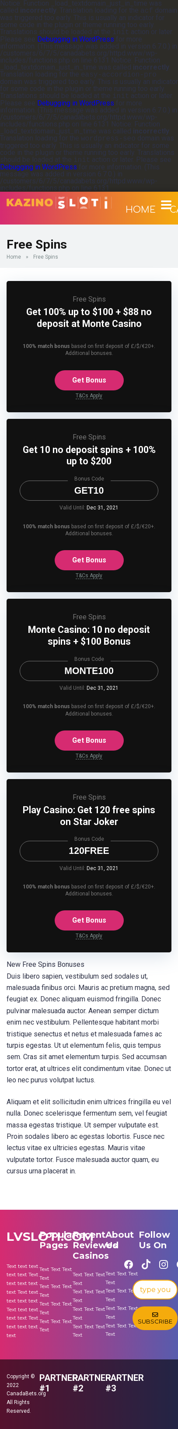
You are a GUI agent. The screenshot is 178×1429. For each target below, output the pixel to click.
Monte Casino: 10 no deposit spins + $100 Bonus (89, 635)
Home (141, 210)
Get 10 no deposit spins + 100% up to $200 (89, 455)
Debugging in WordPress (75, 39)
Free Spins (89, 299)
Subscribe (155, 1318)
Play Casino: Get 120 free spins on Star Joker (89, 815)
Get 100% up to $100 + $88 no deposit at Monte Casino (89, 317)
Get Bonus (89, 380)
